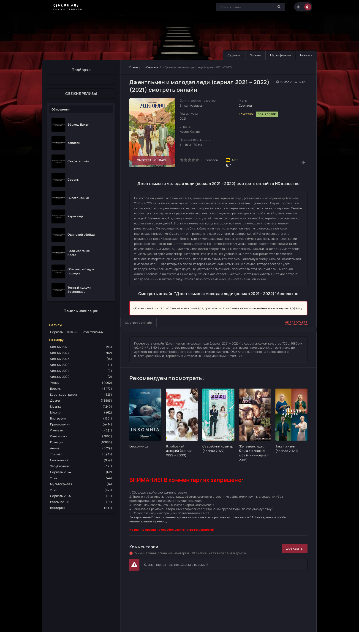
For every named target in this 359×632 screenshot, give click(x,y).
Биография (81, 418)
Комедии (81, 442)
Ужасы (81, 383)
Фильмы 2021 (81, 371)
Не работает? (296, 322)
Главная (134, 67)
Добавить (294, 549)
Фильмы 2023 (81, 359)
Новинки (306, 55)
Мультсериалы (81, 484)
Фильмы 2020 (81, 377)
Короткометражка (81, 394)
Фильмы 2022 (81, 365)
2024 (81, 478)
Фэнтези (81, 430)
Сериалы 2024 (81, 472)
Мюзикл (81, 412)
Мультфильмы (279, 55)
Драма (81, 400)
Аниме (81, 448)
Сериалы (232, 55)
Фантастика (81, 436)
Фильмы (254, 55)
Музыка (81, 406)
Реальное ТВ (81, 502)
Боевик (81, 388)
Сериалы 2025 (81, 496)
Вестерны (81, 508)
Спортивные (81, 460)
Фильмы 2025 (81, 347)
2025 (81, 490)
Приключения (81, 424)
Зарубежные (81, 466)
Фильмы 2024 (81, 353)
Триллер (81, 454)
